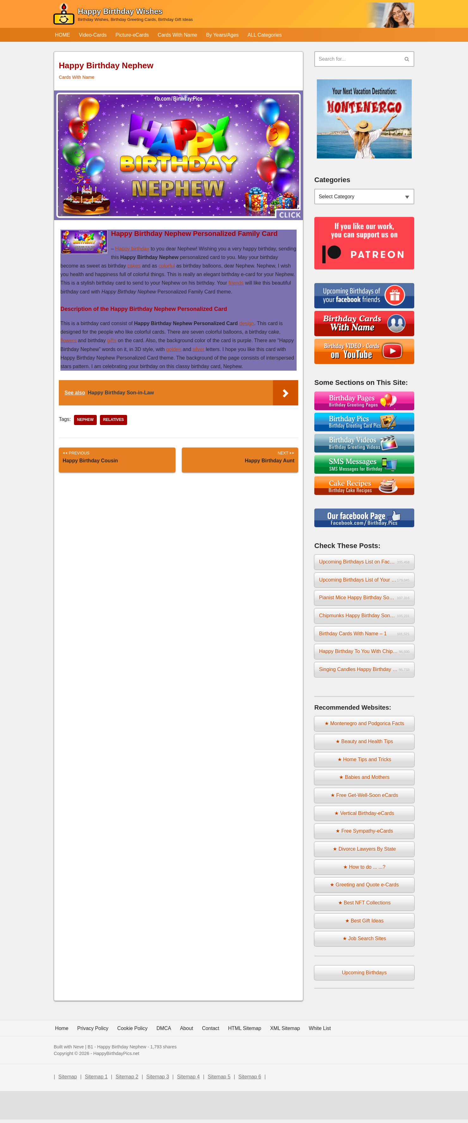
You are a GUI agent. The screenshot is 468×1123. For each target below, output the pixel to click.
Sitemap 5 (219, 1108)
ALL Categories (266, 35)
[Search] (357, 59)
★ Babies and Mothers (364, 779)
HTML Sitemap (246, 1060)
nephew (85, 420)
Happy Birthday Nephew (121, 1079)
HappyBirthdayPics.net (116, 1085)
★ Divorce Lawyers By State (364, 852)
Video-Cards (93, 35)
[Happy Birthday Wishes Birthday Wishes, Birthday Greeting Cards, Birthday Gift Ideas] (122, 15)
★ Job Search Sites (364, 942)
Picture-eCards (133, 35)
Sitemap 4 (188, 1108)
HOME (62, 35)
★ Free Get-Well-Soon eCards (364, 797)
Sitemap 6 (249, 1108)
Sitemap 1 (96, 1108)
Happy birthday (132, 248)
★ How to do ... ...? (364, 870)
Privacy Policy (93, 1060)
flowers (68, 340)
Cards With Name (178, 35)
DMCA (164, 1060)
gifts (111, 340)
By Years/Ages (223, 35)
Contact (211, 1060)
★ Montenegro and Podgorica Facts (364, 725)
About (187, 1060)
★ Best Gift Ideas (364, 924)
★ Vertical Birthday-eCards (364, 815)
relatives (113, 420)
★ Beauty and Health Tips (364, 743)
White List (322, 1060)
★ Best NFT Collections (364, 906)
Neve (78, 1079)
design (246, 323)
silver (198, 349)
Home (62, 1060)
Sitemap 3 (157, 1108)
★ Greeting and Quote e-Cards (364, 888)
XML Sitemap (287, 1060)
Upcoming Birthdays (364, 976)
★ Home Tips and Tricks (364, 761)
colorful (166, 265)
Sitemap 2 (126, 1108)
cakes (134, 265)
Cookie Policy (133, 1060)
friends (236, 283)
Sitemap (67, 1108)
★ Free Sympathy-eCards (364, 834)
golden (173, 349)
